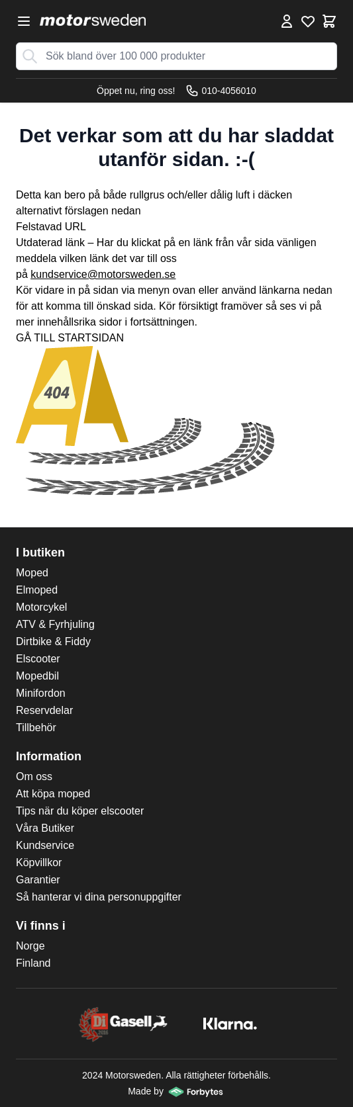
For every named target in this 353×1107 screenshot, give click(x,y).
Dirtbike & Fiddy (53, 641)
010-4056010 (220, 90)
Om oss (34, 776)
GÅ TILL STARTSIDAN (70, 337)
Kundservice (45, 845)
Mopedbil (37, 676)
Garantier (38, 879)
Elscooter (38, 658)
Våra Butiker (45, 828)
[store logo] (93, 20)
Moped (32, 572)
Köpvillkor (39, 862)
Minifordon (41, 693)
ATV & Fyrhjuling (55, 624)
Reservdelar (44, 710)
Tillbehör (36, 727)
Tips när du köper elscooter (80, 811)
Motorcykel (41, 607)
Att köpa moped (53, 793)
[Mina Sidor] (287, 21)
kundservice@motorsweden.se (103, 274)
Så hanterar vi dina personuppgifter (98, 897)
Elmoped (37, 590)
